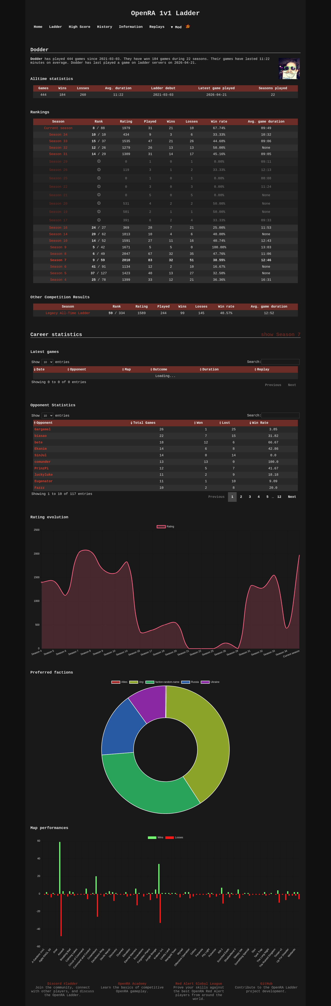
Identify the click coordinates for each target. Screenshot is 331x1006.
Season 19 (58, 212)
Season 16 (58, 228)
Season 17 (58, 220)
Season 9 (58, 247)
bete (38, 442)
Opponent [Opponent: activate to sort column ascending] (78, 369)
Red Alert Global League (198, 984)
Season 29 (58, 162)
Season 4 (58, 280)
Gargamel (42, 429)
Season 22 (58, 187)
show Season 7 (281, 335)
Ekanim (40, 449)
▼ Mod (176, 27)
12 (279, 497)
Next (292, 385)
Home (38, 27)
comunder (42, 462)
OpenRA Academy (132, 984)
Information (130, 27)
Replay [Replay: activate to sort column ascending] (263, 369)
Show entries (50, 362)
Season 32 (58, 148)
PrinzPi (41, 468)
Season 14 (58, 234)
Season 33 (58, 141)
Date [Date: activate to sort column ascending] (41, 369)
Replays (156, 27)
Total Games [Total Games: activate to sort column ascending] (144, 423)
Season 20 (58, 204)
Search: (273, 362)
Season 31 (58, 154)
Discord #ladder (62, 984)
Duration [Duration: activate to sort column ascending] (210, 369)
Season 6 (58, 267)
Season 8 (58, 254)
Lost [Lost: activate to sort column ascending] (226, 423)
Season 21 (58, 195)
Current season (58, 128)
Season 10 (58, 241)
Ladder (55, 27)
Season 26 (58, 170)
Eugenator (43, 481)
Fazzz (39, 488)
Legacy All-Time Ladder (68, 313)
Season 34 (58, 135)
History (104, 27)
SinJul (40, 455)
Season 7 (58, 260)
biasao (40, 436)
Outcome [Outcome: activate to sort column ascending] (160, 369)
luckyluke (43, 475)
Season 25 (58, 178)
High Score (79, 27)
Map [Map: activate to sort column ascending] (128, 369)
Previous (273, 385)
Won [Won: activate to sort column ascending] (200, 423)
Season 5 (58, 273)
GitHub (266, 984)
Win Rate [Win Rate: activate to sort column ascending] (260, 423)
